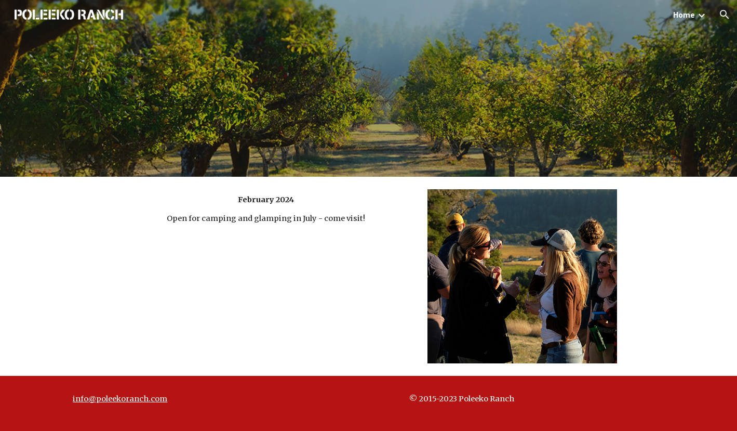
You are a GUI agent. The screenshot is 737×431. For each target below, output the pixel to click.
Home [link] (684, 14)
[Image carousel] (522, 276)
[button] (724, 14)
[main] (266, 209)
